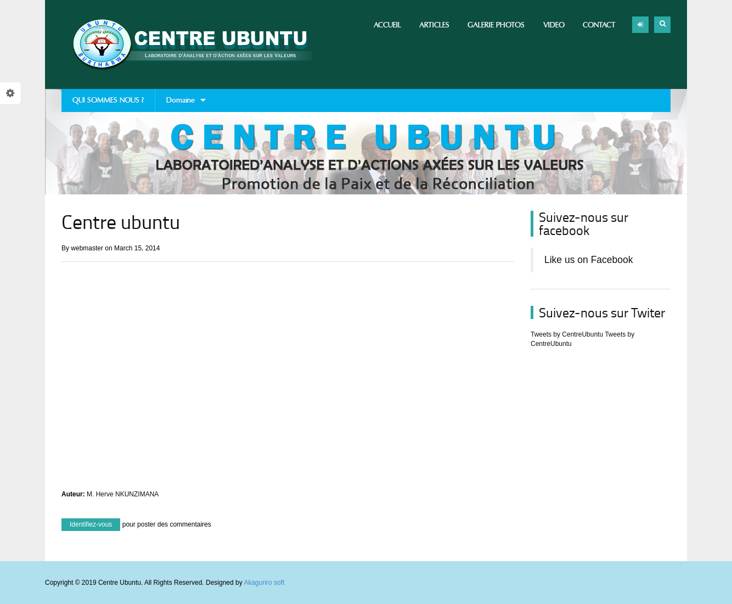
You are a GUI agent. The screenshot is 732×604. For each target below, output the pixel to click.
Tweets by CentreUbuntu (567, 334)
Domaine (180, 104)
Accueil (387, 25)
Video (554, 25)
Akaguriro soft (264, 582)
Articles (434, 25)
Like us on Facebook (588, 259)
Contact (599, 25)
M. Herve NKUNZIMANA (123, 494)
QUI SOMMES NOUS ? (108, 100)
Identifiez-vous (91, 524)
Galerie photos (496, 25)
